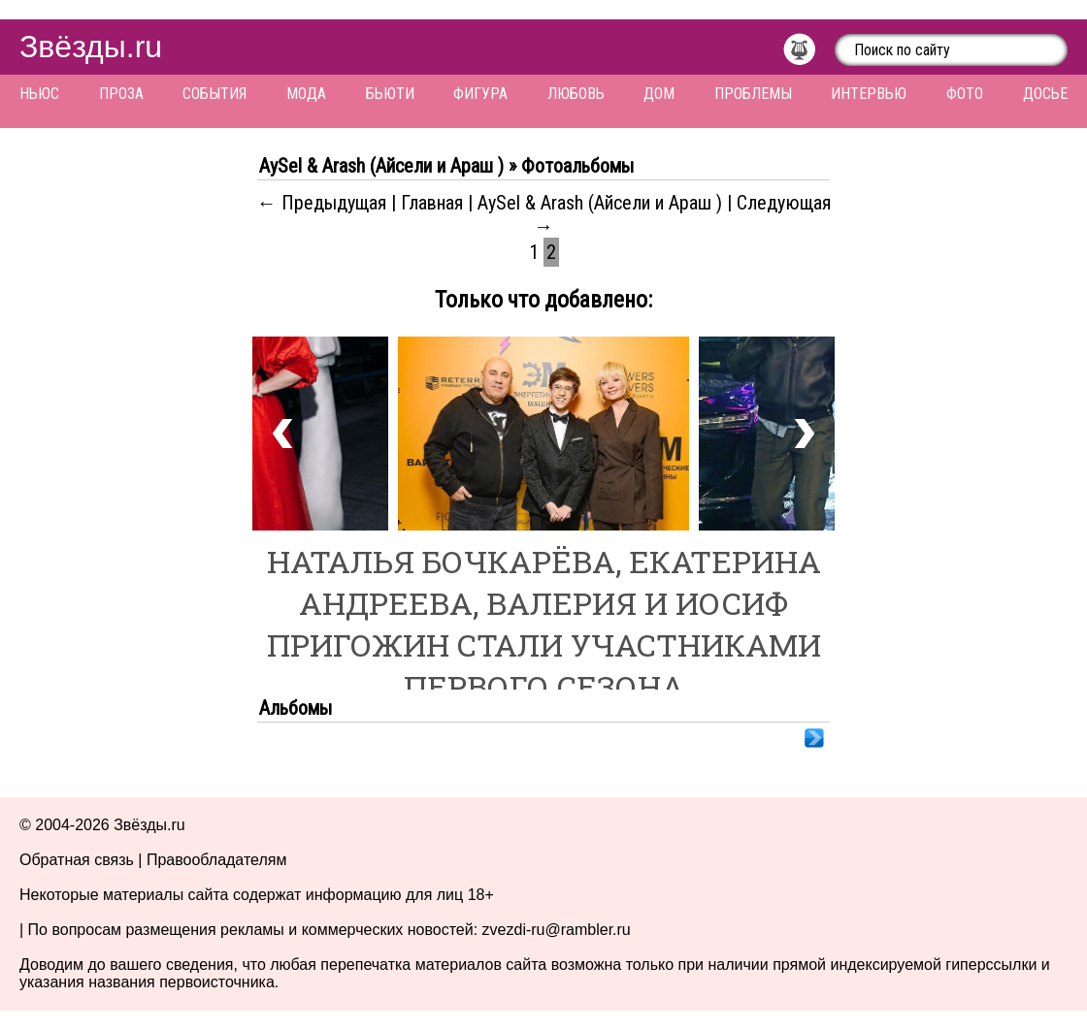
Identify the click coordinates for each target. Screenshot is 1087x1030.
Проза (121, 93)
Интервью (868, 93)
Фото (964, 93)
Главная (432, 202)
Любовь (576, 93)
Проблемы (753, 93)
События (214, 93)
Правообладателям (217, 860)
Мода (306, 93)
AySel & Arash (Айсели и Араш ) (602, 202)
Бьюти (390, 93)
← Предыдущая (321, 202)
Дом (659, 93)
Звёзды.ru (90, 46)
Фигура (480, 93)
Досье (1045, 93)
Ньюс (39, 93)
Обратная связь (76, 860)
